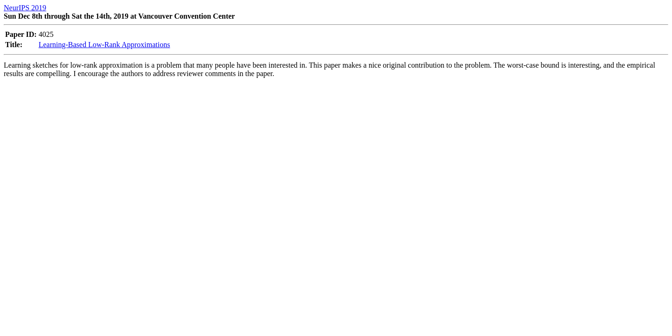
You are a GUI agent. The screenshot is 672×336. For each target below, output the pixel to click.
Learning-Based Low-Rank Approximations (104, 45)
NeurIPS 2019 (25, 8)
